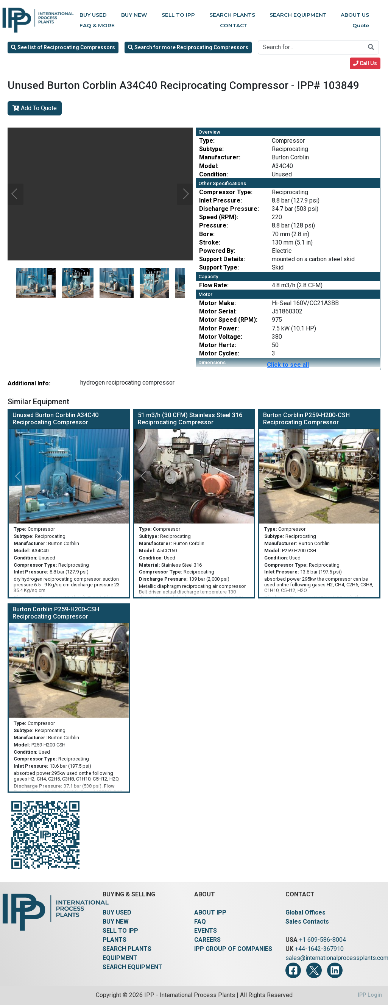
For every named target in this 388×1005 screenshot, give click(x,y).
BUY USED (117, 912)
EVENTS (205, 930)
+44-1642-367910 (319, 948)
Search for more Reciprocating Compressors (188, 47)
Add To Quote (34, 108)
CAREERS (207, 939)
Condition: (213, 174)
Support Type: (219, 267)
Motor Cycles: (219, 353)
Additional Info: (29, 383)
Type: (207, 140)
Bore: (207, 234)
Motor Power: (219, 328)
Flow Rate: (214, 285)
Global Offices (305, 912)
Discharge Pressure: (229, 208)
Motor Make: (217, 303)
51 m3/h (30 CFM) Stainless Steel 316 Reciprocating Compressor (190, 418)
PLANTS (114, 939)
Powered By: (217, 250)
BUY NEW (116, 921)
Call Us (365, 63)
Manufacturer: (219, 157)
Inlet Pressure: (220, 200)
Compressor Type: (225, 192)
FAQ (200, 921)
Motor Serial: (218, 311)
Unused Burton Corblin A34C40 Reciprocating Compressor (55, 418)
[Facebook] (293, 970)
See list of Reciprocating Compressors (63, 47)
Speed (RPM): (218, 217)
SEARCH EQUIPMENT (132, 967)
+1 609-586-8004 (322, 939)
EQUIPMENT (120, 957)
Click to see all (288, 364)
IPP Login (370, 995)
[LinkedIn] (335, 970)
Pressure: (213, 225)
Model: (208, 166)
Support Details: (222, 259)
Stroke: (209, 242)
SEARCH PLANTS (127, 948)
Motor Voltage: (220, 336)
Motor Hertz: (217, 345)
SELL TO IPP (120, 930)
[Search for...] (311, 47)
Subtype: (211, 149)
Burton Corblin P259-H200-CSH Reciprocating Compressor (306, 418)
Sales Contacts (307, 921)
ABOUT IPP (210, 912)
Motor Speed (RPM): (228, 319)
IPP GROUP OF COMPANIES (233, 948)
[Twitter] (314, 970)
